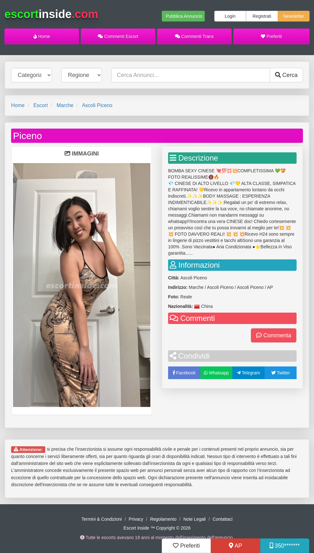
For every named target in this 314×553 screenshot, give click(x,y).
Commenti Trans (194, 36)
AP (235, 546)
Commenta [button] (273, 335)
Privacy (136, 519)
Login (230, 16)
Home (42, 36)
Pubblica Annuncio (184, 16)
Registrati (262, 16)
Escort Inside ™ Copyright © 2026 (157, 528)
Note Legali (194, 519)
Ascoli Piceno (97, 105)
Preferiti (271, 36)
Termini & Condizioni (101, 519)
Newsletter (293, 16)
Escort (40, 105)
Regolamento (163, 519)
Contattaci (223, 519)
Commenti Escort (118, 36)
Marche (65, 105)
